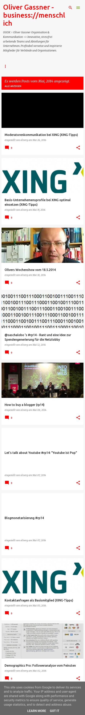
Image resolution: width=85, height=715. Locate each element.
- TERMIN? (9, 66)
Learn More (36, 711)
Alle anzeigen (13, 86)
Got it (54, 711)
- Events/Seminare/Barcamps (42, 66)
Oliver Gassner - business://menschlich (34, 15)
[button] (78, 147)
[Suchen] (70, 7)
